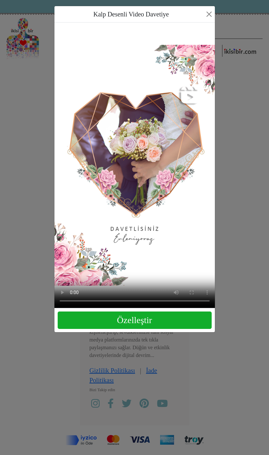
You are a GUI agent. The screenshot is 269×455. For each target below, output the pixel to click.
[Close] (209, 14)
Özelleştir (134, 320)
